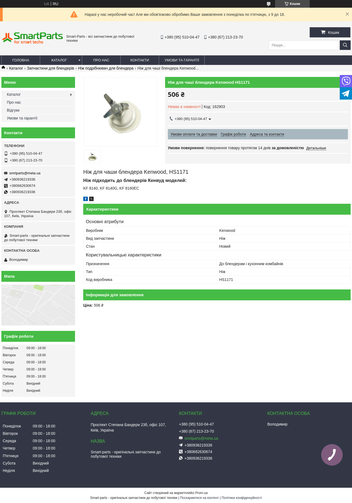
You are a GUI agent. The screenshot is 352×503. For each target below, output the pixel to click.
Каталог (59, 60)
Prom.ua (201, 493)
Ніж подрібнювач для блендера (105, 68)
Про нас (101, 60)
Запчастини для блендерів (50, 68)
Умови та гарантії (182, 60)
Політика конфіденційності (242, 498)
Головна (20, 60)
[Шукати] (345, 45)
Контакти (139, 60)
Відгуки (13, 110)
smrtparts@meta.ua (24, 173)
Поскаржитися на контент (199, 498)
